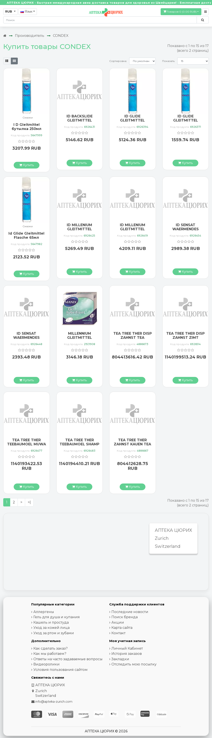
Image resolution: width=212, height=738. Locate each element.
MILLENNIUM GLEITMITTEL (79, 335)
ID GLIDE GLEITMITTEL (132, 118)
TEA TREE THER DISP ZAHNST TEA (132, 335)
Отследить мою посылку (134, 664)
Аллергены (43, 612)
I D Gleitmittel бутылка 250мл (26, 127)
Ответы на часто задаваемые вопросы (68, 659)
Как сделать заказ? (50, 648)
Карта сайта (121, 628)
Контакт (118, 633)
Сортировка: (118, 61)
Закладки (120, 659)
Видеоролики (46, 664)
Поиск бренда (124, 617)
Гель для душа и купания (56, 617)
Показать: (168, 61)
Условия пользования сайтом (60, 670)
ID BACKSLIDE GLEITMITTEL (80, 118)
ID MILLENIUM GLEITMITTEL (79, 227)
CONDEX (60, 36)
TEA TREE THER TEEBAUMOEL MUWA (26, 442)
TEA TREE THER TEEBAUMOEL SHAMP (79, 442)
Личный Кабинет (127, 648)
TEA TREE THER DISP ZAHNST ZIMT (185, 335)
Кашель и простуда (51, 622)
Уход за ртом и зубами (53, 633)
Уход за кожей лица (51, 628)
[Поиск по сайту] (203, 20)
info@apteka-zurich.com (53, 702)
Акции (117, 622)
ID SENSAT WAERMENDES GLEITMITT (185, 229)
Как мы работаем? (49, 654)
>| (29, 502)
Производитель (29, 36)
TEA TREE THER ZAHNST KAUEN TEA (132, 442)
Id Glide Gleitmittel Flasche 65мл (26, 235)
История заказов (126, 654)
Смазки (28, 117)
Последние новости (129, 612)
